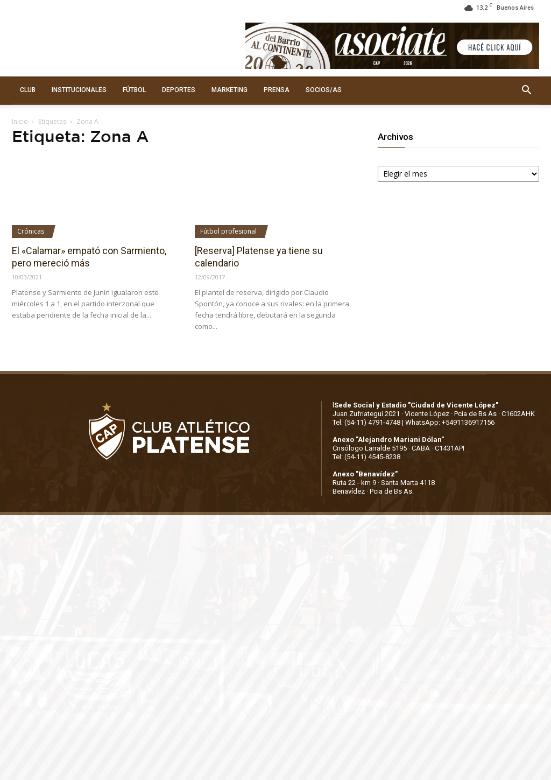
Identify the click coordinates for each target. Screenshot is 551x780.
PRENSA (276, 90)
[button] (526, 90)
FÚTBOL (134, 90)
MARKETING (229, 90)
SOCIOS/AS (324, 90)
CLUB (28, 90)
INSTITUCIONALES (79, 90)
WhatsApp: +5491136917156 (450, 422)
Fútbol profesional (228, 231)
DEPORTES (178, 90)
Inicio (20, 121)
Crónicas (30, 231)
